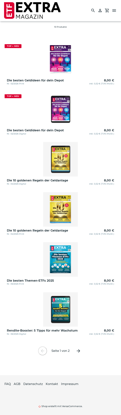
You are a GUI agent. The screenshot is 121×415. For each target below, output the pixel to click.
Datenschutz (33, 384)
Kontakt (52, 384)
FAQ (7, 384)
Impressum (69, 384)
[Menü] (116, 10)
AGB (17, 384)
